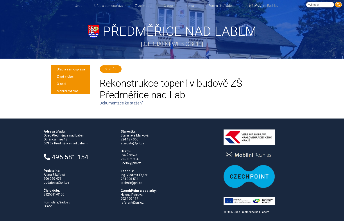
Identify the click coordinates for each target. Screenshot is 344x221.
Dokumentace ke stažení (121, 103)
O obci (169, 6)
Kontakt (191, 6)
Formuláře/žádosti (221, 6)
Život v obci (143, 6)
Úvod (78, 6)
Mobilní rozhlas (68, 91)
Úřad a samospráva (108, 6)
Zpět (110, 69)
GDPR (48, 206)
